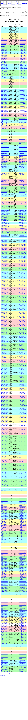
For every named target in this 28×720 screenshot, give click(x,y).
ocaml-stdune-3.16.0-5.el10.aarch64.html (4, 385)
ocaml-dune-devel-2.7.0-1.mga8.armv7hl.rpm (23, 214)
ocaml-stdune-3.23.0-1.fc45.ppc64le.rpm (22, 245)
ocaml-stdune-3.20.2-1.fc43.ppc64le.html (4, 313)
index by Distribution (9, 3)
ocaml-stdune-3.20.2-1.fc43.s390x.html (4, 321)
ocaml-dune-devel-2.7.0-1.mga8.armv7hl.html (5, 214)
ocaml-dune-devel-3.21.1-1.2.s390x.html (4, 115)
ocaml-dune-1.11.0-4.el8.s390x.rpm (23, 83)
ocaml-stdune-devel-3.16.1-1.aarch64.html (4, 582)
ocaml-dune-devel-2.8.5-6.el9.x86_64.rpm (23, 188)
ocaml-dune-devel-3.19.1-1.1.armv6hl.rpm (23, 147)
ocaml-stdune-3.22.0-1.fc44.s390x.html (4, 289)
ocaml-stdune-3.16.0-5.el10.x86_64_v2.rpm (23, 405)
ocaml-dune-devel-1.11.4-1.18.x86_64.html (5, 232)
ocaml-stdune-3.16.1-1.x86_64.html (4, 377)
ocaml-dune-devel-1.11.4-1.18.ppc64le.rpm (23, 226)
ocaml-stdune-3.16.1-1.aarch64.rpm (22, 369)
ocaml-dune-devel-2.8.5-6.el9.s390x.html (5, 181)
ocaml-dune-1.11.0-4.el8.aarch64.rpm (23, 77)
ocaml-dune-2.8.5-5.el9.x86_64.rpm (23, 62)
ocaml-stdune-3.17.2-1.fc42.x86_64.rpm (22, 365)
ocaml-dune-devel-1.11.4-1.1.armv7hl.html (5, 236)
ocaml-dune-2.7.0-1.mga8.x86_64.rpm (23, 74)
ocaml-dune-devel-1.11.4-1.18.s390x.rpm (23, 229)
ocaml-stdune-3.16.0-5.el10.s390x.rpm (22, 397)
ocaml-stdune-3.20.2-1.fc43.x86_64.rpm (22, 329)
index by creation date (16, 3)
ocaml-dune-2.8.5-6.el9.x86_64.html (4, 47)
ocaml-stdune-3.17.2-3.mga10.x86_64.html (4, 349)
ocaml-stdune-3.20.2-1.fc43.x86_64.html (4, 329)
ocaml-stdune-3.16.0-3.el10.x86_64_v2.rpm (23, 469)
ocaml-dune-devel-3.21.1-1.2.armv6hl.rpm (23, 95)
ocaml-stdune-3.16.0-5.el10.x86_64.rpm (22, 401)
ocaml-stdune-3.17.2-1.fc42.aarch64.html (4, 353)
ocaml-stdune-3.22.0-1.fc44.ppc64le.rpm (22, 281)
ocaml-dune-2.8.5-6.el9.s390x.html (4, 41)
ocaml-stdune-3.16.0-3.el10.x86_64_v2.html (4, 469)
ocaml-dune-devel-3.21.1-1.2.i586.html (4, 103)
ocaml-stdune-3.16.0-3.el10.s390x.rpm (22, 461)
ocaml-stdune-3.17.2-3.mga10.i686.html (4, 345)
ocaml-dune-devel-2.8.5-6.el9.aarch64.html (5, 167)
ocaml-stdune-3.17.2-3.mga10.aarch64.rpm (23, 337)
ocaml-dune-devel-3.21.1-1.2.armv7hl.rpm (23, 99)
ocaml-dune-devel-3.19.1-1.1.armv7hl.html (5, 151)
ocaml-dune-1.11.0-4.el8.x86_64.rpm (23, 86)
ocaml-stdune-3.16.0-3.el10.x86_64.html (4, 465)
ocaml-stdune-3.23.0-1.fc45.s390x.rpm (22, 249)
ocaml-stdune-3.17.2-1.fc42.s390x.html (4, 361)
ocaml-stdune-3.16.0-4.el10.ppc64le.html (4, 417)
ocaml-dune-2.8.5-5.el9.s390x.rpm (23, 59)
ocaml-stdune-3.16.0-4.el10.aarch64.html (4, 409)
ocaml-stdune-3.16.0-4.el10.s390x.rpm (22, 429)
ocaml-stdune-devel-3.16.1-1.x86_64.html (4, 588)
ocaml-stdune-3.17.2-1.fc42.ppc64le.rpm (22, 357)
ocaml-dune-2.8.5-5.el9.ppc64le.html (4, 56)
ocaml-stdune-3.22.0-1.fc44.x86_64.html (4, 297)
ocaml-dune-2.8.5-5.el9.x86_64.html (4, 62)
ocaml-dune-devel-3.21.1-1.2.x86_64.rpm (23, 119)
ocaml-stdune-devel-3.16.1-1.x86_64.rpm (23, 588)
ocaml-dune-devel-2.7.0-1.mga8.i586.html (5, 217)
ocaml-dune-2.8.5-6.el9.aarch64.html (4, 28)
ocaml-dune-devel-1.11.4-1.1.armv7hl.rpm (23, 236)
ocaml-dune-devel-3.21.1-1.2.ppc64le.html (5, 107)
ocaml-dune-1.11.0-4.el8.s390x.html (4, 83)
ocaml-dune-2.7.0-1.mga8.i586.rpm (23, 71)
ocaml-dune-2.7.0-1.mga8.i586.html (4, 71)
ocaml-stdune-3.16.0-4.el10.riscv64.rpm (22, 425)
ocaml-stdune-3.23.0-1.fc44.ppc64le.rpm (22, 261)
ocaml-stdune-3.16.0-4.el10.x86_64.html (4, 437)
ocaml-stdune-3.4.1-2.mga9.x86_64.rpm (22, 485)
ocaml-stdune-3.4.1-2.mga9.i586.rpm (22, 481)
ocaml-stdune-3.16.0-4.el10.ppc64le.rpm (22, 417)
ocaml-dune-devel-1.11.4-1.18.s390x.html (4, 229)
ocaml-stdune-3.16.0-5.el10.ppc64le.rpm (22, 389)
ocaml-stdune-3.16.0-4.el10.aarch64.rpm (22, 409)
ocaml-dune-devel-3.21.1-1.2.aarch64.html (5, 91)
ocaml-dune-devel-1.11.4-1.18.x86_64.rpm (23, 232)
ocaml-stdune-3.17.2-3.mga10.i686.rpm (22, 345)
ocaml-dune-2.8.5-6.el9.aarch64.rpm (23, 28)
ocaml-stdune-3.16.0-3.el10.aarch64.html (4, 453)
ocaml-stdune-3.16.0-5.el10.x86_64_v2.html (4, 405)
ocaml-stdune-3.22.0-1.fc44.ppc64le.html (4, 281)
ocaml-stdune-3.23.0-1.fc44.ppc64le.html (4, 261)
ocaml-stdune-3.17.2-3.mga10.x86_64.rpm (22, 349)
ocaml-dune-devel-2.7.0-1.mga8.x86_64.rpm (23, 220)
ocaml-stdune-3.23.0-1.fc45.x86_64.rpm (22, 253)
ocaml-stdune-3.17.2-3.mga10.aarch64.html (4, 337)
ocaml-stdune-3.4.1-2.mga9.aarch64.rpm (22, 473)
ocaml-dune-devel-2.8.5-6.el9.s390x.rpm (23, 181)
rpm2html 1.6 (7, 673)
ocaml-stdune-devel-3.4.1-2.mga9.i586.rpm (23, 667)
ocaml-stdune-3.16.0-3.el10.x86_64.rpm (22, 465)
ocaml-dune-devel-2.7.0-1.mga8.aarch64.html (5, 211)
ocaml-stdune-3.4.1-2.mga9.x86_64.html (4, 485)
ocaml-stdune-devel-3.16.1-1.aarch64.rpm (23, 582)
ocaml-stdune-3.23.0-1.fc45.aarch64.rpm (22, 241)
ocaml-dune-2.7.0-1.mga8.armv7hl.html (4, 68)
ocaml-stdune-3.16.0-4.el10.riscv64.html (4, 425)
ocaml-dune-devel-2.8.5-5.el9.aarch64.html (5, 195)
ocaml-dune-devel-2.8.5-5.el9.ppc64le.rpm (23, 199)
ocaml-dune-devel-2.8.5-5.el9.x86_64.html (5, 207)
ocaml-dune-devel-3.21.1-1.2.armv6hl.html (5, 95)
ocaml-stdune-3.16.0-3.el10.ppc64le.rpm (22, 457)
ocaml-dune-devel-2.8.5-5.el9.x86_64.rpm (23, 207)
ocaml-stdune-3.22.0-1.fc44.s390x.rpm (22, 289)
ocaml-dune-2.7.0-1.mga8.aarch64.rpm (23, 65)
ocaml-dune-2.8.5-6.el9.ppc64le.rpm (23, 34)
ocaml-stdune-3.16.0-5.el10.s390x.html (4, 397)
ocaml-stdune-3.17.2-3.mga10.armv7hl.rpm (23, 341)
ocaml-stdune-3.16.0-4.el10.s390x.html (4, 429)
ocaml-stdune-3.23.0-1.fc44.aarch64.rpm (22, 257)
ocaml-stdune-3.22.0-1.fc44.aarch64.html (4, 273)
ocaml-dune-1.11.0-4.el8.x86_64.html (4, 86)
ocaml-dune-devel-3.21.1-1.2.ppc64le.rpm (23, 107)
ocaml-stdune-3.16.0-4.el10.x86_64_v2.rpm (23, 445)
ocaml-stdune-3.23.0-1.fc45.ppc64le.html (4, 245)
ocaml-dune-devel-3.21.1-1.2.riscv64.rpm (23, 111)
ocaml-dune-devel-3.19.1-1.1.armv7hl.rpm (23, 151)
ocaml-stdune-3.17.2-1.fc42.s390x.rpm (22, 361)
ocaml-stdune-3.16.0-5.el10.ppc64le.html (4, 389)
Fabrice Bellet (2, 675)
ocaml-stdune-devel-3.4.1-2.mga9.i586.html (5, 667)
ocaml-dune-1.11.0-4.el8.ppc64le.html (4, 80)
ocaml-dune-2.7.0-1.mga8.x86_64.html (4, 74)
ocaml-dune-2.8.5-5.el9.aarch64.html (4, 53)
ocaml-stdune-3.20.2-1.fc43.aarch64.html (4, 305)
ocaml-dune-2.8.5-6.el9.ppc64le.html (4, 34)
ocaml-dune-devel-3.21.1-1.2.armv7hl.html (5, 99)
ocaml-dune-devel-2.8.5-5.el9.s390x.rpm (23, 203)
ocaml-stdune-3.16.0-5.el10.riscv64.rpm (22, 393)
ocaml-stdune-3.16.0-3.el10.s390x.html (4, 461)
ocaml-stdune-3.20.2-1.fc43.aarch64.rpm (22, 305)
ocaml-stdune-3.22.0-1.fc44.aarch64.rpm (22, 273)
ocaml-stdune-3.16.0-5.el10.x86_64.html (4, 401)
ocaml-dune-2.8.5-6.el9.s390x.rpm (23, 41)
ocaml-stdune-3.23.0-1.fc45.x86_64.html (4, 253)
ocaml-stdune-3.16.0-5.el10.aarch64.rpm (22, 385)
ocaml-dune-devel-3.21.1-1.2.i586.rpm (22, 103)
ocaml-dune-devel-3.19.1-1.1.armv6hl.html (5, 147)
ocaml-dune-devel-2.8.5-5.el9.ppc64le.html (5, 199)
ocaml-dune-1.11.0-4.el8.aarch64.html (4, 77)
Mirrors (23, 3)
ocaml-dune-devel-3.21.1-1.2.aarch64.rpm (23, 91)
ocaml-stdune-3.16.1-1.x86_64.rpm (22, 377)
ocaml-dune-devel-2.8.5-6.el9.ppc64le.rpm (23, 174)
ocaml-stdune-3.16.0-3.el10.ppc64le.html (4, 457)
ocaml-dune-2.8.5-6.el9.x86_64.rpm (23, 47)
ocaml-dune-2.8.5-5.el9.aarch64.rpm (23, 53)
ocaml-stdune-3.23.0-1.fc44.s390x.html (4, 265)
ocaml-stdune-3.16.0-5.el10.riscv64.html (4, 393)
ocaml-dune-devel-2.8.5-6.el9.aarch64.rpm (23, 167)
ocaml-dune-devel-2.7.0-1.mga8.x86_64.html (5, 220)
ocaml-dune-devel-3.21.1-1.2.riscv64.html (5, 111)
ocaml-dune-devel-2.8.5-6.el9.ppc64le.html (5, 174)
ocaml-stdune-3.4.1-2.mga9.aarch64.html (4, 473)
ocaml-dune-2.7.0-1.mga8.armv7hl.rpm (23, 68)
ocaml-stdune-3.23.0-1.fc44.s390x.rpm (22, 265)
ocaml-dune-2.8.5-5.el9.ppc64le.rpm (23, 56)
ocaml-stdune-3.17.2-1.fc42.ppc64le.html (4, 357)
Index (2, 3)
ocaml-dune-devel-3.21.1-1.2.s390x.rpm (22, 115)
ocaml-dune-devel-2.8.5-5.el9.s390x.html (5, 203)
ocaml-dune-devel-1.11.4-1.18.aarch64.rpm (23, 223)
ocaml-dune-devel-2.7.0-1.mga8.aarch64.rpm (23, 211)
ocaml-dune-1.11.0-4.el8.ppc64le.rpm (23, 80)
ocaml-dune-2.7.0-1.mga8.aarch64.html (4, 65)
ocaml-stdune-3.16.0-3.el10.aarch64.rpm (22, 453)
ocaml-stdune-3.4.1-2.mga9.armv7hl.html (4, 477)
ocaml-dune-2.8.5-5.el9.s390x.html (4, 59)
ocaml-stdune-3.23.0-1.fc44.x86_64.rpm (22, 269)
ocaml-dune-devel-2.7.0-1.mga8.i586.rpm (23, 217)
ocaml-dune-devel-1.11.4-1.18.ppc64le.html (5, 226)
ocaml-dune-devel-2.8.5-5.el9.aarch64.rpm (23, 195)
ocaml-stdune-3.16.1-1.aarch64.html (4, 369)
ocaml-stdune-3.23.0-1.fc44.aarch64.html (4, 257)
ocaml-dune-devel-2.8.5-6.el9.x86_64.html (5, 188)
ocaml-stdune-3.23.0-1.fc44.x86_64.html (4, 269)
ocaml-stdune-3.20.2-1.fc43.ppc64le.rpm (22, 313)
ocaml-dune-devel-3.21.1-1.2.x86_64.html (5, 119)
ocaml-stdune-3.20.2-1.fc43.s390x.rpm (22, 321)
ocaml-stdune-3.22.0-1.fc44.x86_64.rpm (22, 297)
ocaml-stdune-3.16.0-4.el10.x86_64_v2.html (4, 445)
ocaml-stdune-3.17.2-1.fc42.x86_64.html (4, 365)
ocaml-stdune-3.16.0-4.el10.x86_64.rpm (22, 437)
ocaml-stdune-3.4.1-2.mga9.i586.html (4, 481)
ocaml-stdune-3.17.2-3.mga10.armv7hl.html (4, 341)
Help (26, 3)
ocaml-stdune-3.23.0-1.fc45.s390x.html (4, 249)
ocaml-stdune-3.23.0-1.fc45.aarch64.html (4, 241)
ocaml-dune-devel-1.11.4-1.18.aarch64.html (5, 223)
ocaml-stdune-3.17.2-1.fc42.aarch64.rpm (22, 353)
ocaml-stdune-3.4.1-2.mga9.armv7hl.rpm (22, 477)
